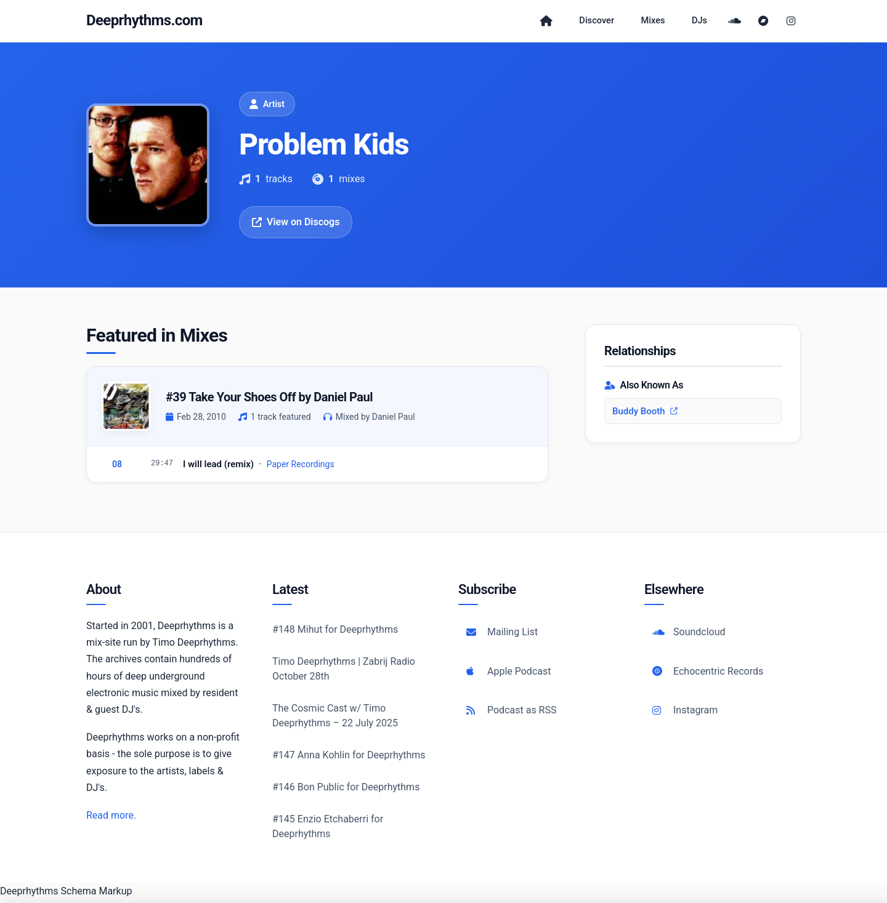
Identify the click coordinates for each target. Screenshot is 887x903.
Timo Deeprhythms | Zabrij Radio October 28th (343, 672)
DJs (701, 22)
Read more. (111, 819)
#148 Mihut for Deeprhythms (335, 633)
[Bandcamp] (766, 22)
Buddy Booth (645, 414)
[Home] (534, 22)
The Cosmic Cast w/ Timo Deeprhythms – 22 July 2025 (335, 719)
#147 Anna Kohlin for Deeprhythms (349, 759)
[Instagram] (791, 22)
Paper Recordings (300, 468)
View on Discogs (295, 225)
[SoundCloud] (739, 22)
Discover (589, 22)
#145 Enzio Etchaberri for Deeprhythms (327, 830)
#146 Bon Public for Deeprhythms (345, 791)
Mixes (651, 22)
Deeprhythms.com (144, 22)
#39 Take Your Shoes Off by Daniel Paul (269, 400)
